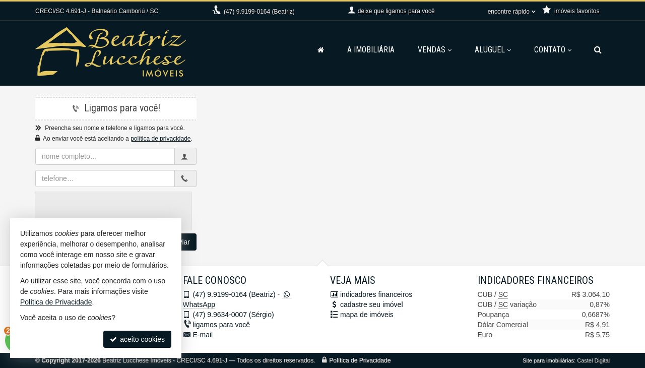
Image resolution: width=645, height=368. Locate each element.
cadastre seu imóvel (371, 304)
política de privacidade (160, 138)
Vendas (435, 49)
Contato (552, 49)
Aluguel (493, 49)
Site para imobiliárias (548, 360)
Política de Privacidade (360, 360)
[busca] (598, 50)
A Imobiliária (371, 49)
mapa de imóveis (367, 315)
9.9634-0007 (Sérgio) (233, 315)
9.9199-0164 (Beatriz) (259, 11)
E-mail (203, 335)
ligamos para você (221, 325)
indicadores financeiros (376, 294)
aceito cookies (137, 339)
